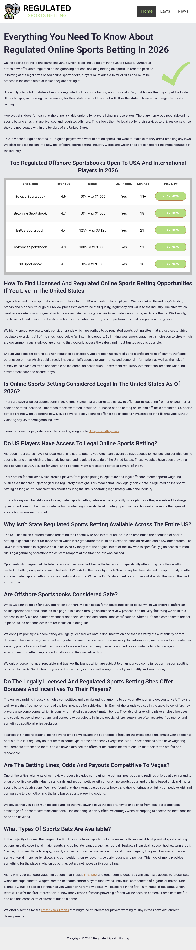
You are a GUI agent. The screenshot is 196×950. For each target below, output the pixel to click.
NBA (94, 875)
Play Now (170, 196)
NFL (87, 875)
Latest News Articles (56, 910)
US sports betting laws (105, 431)
